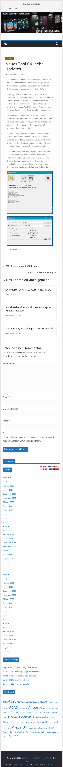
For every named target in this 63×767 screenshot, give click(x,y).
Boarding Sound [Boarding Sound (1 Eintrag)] (53, 708)
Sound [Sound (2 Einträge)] (54, 732)
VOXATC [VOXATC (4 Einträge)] (20, 735)
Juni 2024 (7, 567)
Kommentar (9, 363)
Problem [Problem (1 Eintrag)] (30, 728)
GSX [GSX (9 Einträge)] (5, 717)
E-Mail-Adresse (10, 409)
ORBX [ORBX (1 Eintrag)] (34, 722)
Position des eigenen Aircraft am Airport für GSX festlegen (28, 309)
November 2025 (9, 498)
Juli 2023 (6, 611)
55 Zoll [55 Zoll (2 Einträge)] (5, 702)
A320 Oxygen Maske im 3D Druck (20, 266)
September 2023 (9, 603)
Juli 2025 (6, 514)
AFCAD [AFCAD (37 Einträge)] (13, 707)
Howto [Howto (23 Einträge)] (36, 717)
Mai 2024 (6, 571)
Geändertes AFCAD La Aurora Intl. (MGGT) (29, 289)
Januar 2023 (8, 635)
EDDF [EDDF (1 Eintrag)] (4, 712)
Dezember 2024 (9, 542)
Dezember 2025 (9, 494)
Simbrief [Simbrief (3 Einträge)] (21, 732)
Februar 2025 (8, 534)
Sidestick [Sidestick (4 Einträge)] (14, 732)
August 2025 (8, 510)
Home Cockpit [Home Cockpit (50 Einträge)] (19, 717)
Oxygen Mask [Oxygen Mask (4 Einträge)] (52, 722)
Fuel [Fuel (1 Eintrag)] (44, 712)
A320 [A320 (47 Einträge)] (12, 701)
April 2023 (7, 623)
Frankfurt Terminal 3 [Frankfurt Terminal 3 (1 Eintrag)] (35, 712)
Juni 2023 (7, 615)
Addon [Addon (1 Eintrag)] (5, 708)
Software (9, 58)
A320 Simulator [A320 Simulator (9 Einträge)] (40, 701)
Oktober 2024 (8, 550)
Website (6, 420)
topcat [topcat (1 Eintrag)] (5, 736)
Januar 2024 (8, 587)
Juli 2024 (6, 562)
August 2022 (8, 647)
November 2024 (9, 546)
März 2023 (7, 627)
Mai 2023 (6, 619)
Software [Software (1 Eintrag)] (48, 732)
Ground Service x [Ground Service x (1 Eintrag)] (51, 712)
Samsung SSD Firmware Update (16, 684)
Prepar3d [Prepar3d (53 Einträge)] (19, 727)
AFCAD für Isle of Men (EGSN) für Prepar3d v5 (21, 672)
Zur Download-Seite (14, 250)
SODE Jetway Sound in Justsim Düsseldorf (29, 328)
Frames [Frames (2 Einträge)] (26, 712)
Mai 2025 (6, 522)
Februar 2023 (8, 631)
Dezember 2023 (9, 591)
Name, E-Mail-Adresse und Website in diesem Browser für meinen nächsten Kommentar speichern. (29, 439)
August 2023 (8, 607)
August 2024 (8, 558)
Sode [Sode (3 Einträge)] (43, 732)
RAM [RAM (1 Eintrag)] (35, 728)
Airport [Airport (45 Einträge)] (34, 707)
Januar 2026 (8, 490)
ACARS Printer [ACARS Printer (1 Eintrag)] (53, 702)
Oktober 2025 (8, 502)
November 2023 (9, 595)
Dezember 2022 (9, 639)
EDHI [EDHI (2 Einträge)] (9, 712)
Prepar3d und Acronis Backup (41, 272)
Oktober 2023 (8, 599)
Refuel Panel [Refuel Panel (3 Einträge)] (42, 728)
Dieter (26, 74)
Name (6, 397)
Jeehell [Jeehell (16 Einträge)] (45, 717)
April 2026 (7, 478)
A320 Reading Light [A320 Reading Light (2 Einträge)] (24, 702)
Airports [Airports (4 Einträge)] (44, 708)
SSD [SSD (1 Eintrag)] (58, 732)
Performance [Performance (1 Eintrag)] (7, 728)
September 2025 (9, 506)
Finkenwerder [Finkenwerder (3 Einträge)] (17, 712)
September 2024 (9, 554)
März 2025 (7, 530)
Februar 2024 (8, 583)
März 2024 (7, 579)
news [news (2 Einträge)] (21, 722)
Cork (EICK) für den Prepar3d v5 (16, 680)
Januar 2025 (8, 538)
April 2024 (7, 575)
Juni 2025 (7, 518)
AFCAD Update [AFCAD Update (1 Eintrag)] (23, 708)
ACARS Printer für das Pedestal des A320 (19, 676)
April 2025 (7, 526)
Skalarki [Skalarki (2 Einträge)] (37, 732)
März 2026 (7, 482)
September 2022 (9, 643)
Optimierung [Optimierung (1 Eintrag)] (28, 722)
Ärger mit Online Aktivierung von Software (20, 668)
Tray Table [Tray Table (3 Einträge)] (11, 735)
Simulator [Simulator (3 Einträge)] (30, 732)
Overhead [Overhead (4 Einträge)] (41, 722)
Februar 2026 (8, 486)
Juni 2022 (7, 651)
